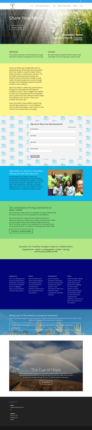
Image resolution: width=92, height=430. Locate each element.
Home (31, 6)
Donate (75, 6)
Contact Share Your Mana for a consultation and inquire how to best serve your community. (42, 326)
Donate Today (16, 27)
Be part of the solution (64, 6)
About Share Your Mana (42, 6)
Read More (46, 382)
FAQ (54, 6)
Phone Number (34, 148)
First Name (33, 135)
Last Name (33, 142)
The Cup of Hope (46, 369)
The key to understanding (21, 231)
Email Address (34, 129)
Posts (81, 6)
